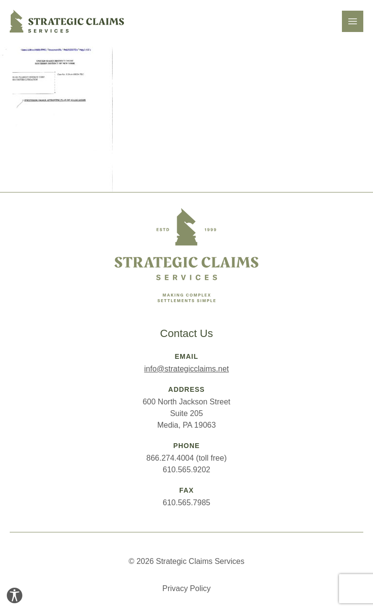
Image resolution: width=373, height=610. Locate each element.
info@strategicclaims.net (186, 369)
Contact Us (186, 333)
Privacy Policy (186, 588)
